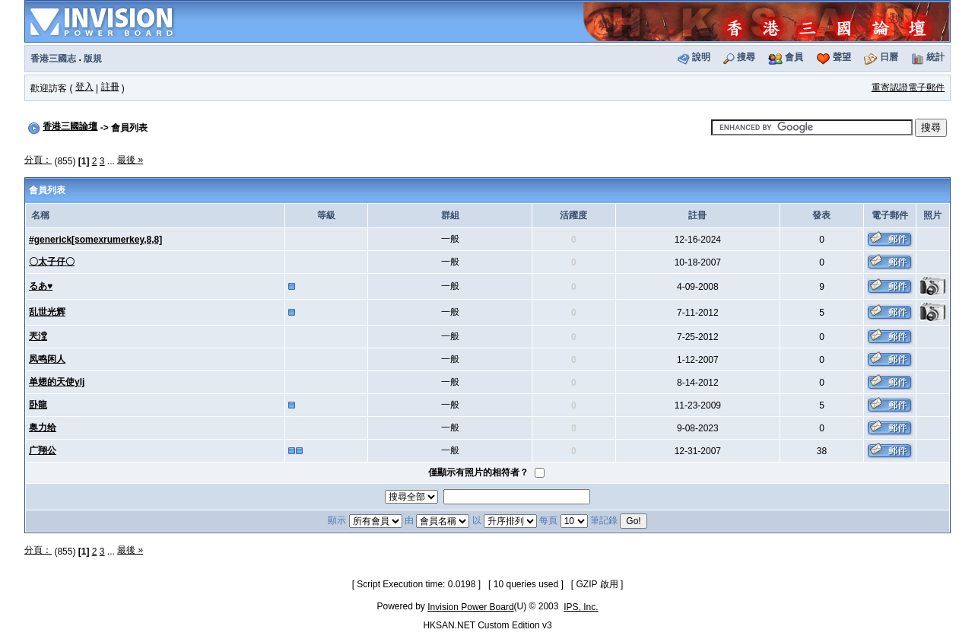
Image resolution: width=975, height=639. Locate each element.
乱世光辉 (47, 312)
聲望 (842, 57)
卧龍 (38, 404)
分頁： (38, 159)
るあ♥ (40, 286)
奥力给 (42, 427)
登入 (84, 86)
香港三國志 (53, 58)
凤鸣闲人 (47, 359)
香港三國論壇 (70, 126)
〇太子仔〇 (52, 261)
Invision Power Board (470, 607)
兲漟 (38, 336)
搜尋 (746, 57)
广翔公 (42, 450)
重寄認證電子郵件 (908, 87)
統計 (935, 57)
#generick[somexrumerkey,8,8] (95, 239)
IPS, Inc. (581, 607)
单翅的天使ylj (56, 382)
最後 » (130, 159)
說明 (701, 57)
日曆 (889, 57)
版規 (93, 58)
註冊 (110, 86)
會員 (794, 57)
